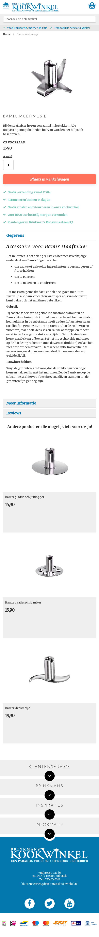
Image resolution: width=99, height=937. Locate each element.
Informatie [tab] (49, 825)
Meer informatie (21, 403)
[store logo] (35, 7)
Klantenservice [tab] (49, 767)
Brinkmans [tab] (49, 786)
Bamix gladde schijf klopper (24, 497)
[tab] (49, 236)
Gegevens (15, 235)
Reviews (13, 413)
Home (7, 34)
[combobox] (49, 19)
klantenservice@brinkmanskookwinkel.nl (49, 884)
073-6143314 (52, 879)
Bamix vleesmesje (17, 708)
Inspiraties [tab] (49, 806)
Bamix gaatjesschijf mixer (23, 602)
